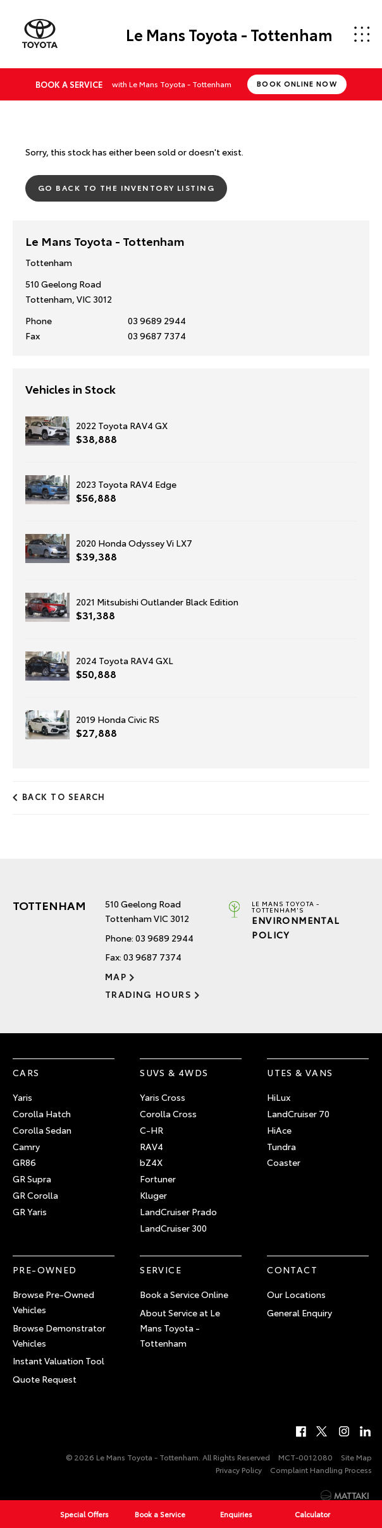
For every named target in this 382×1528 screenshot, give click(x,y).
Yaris (22, 1097)
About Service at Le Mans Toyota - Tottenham (180, 1327)
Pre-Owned (45, 1269)
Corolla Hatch (42, 1113)
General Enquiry (299, 1312)
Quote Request (45, 1379)
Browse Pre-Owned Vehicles (53, 1302)
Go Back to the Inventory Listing (126, 187)
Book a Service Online (184, 1294)
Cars (26, 1072)
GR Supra (32, 1178)
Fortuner (158, 1178)
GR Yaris (30, 1211)
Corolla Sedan (42, 1130)
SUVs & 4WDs (174, 1072)
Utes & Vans (300, 1072)
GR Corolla (35, 1195)
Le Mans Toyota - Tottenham (229, 34)
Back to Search (64, 796)
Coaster (283, 1162)
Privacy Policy (239, 1469)
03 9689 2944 (157, 320)
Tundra (281, 1146)
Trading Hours (148, 994)
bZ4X (151, 1162)
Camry (26, 1146)
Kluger (153, 1195)
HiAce (279, 1130)
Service (161, 1269)
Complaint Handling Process (321, 1469)
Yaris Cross (162, 1097)
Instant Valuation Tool (58, 1360)
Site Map (356, 1457)
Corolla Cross (168, 1113)
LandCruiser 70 (298, 1113)
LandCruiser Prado (178, 1211)
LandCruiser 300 (173, 1228)
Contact (292, 1269)
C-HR (151, 1130)
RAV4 (151, 1146)
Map (115, 976)
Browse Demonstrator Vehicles (59, 1335)
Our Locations (296, 1294)
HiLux (278, 1097)
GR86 (24, 1162)
